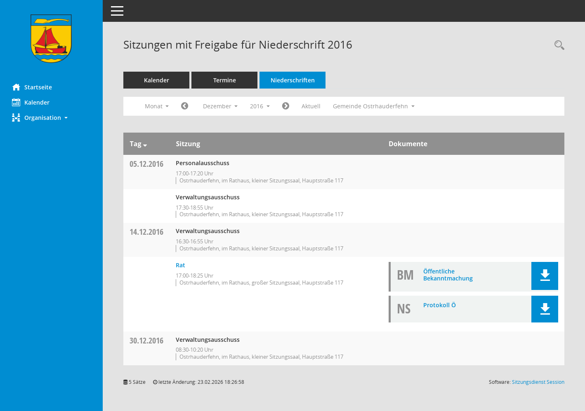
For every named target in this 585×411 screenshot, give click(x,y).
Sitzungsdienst (538, 381)
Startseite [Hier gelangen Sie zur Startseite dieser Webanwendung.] (32, 87)
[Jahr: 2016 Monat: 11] (185, 106)
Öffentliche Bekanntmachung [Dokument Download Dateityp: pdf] (448, 274)
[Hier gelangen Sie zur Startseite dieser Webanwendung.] (51, 38)
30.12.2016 (147, 340)
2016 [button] (260, 106)
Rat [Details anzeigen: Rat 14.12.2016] (181, 265)
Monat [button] (157, 106)
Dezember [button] (220, 106)
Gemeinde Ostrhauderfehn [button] (374, 106)
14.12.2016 (147, 231)
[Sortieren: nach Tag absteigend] (145, 143)
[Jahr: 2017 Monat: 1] (286, 106)
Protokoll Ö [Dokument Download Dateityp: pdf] (439, 305)
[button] (51, 117)
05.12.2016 (147, 163)
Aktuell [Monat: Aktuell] (311, 106)
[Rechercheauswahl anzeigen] (557, 45)
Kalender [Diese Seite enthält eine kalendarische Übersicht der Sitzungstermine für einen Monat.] (31, 102)
